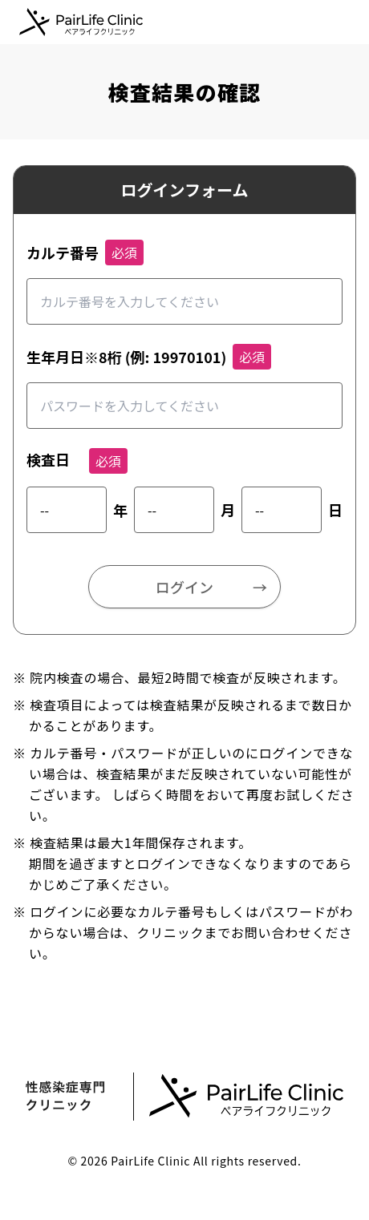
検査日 (48, 459)
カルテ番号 (62, 252)
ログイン (184, 586)
